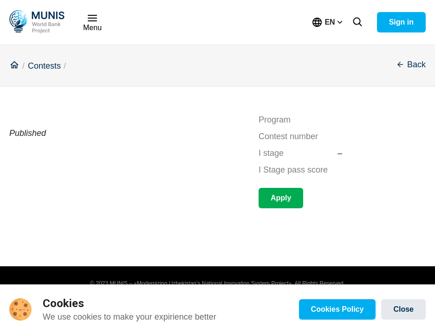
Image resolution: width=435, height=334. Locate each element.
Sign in (401, 22)
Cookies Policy (337, 309)
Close (403, 309)
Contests (44, 66)
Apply (281, 198)
